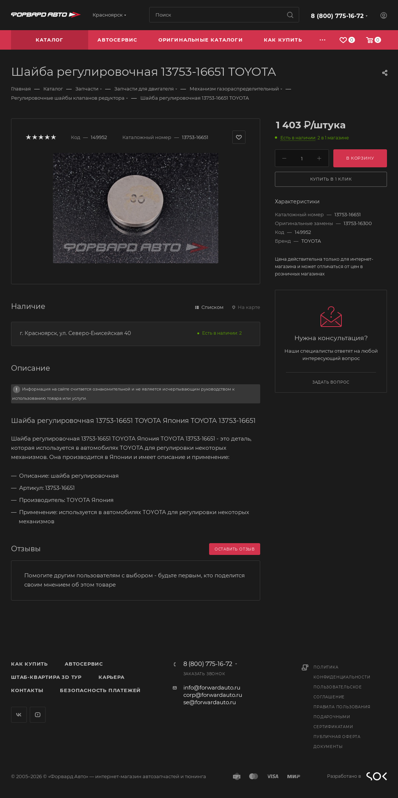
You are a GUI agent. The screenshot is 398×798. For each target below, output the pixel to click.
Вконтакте (19, 715)
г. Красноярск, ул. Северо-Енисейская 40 (75, 333)
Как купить (29, 664)
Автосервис (84, 664)
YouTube (38, 715)
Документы (328, 746)
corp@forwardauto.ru (212, 694)
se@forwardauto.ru (209, 702)
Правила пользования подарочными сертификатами (341, 717)
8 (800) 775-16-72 (337, 16)
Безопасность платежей (100, 690)
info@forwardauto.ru (211, 687)
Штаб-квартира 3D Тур (46, 677)
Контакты (27, 690)
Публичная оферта (337, 736)
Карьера (111, 677)
